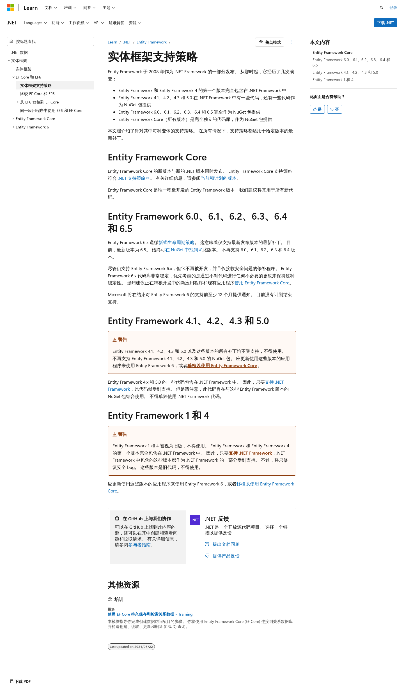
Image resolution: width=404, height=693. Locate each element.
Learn (112, 42)
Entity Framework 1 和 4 (333, 79)
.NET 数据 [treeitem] (19, 52)
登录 (393, 7)
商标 (351, 675)
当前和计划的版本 (219, 178)
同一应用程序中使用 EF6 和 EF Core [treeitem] (51, 110)
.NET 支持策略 (132, 178)
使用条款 (333, 675)
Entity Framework (152, 42)
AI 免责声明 (234, 675)
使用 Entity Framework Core (262, 283)
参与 (296, 675)
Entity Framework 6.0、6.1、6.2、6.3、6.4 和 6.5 (351, 62)
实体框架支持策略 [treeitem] (36, 85)
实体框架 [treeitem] (23, 69)
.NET (127, 42)
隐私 (310, 675)
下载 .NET (385, 22)
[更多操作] (291, 42)
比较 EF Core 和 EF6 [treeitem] (37, 93)
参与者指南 (139, 544)
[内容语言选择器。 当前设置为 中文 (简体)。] (22, 675)
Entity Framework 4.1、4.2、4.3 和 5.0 (345, 72)
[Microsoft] (10, 7)
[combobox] (50, 41)
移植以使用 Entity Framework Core (222, 365)
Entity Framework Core (332, 52)
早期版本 (259, 675)
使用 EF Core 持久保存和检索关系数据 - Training (150, 614)
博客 (277, 675)
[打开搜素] (381, 8)
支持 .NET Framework (250, 453)
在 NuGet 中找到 (181, 249)
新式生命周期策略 (176, 242)
